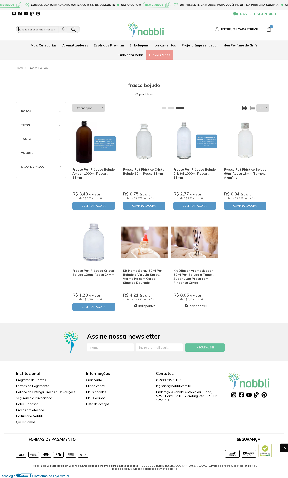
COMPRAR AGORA (94, 205)
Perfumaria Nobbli (29, 416)
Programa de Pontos (31, 380)
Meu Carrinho (96, 398)
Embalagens (139, 45)
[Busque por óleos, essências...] (37, 29)
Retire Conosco (27, 404)
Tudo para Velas (131, 55)
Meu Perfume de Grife (240, 45)
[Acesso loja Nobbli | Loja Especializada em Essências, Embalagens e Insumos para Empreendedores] (237, 29)
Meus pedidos (96, 392)
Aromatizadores (75, 45)
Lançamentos (165, 45)
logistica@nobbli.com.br (173, 386)
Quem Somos (25, 422)
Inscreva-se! (205, 347)
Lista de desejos (97, 404)
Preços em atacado (30, 410)
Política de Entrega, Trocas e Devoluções (45, 392)
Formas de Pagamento (32, 386)
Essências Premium (109, 45)
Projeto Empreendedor (200, 45)
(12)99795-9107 (168, 380)
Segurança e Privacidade (34, 398)
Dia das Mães (159, 55)
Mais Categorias (44, 45)
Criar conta (94, 380)
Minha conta (95, 386)
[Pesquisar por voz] (63, 29)
